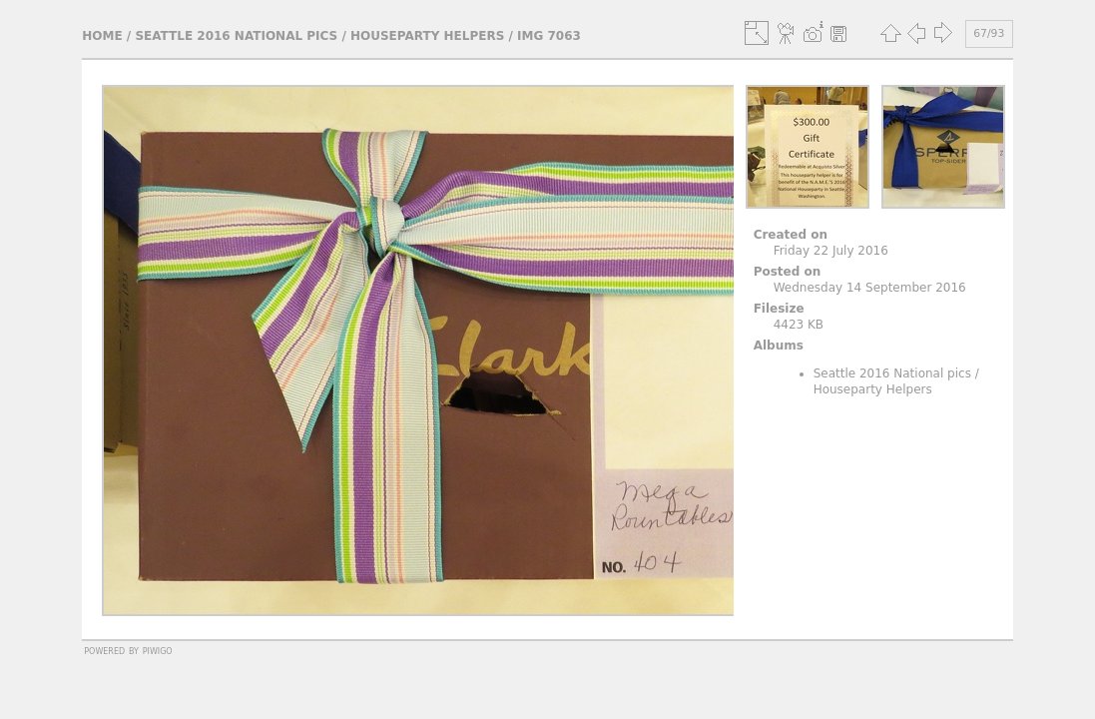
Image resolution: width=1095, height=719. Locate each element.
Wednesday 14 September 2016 (870, 288)
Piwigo (158, 650)
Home (102, 36)
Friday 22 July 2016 (831, 251)
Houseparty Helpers (427, 36)
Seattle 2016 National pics (236, 36)
